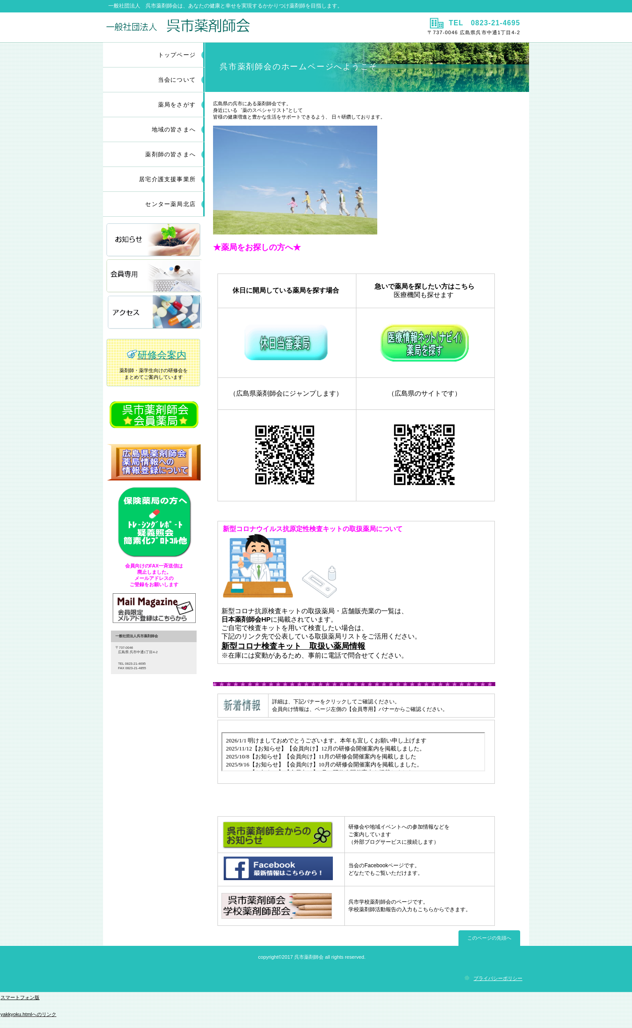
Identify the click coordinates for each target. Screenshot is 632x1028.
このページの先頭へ (489, 938)
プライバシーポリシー (498, 978)
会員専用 (154, 276)
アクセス (154, 312)
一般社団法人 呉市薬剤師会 (208, 27)
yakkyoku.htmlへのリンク (28, 1014)
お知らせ (154, 240)
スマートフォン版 (20, 997)
